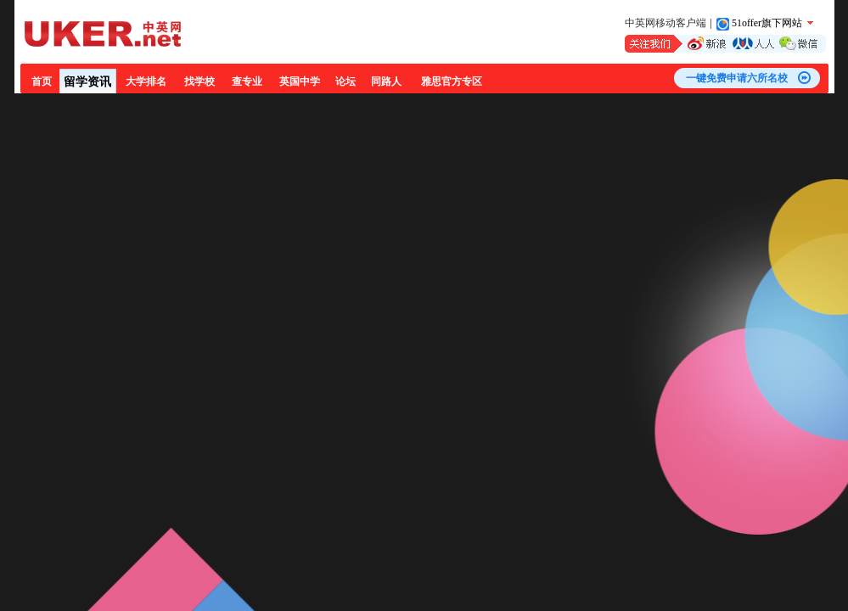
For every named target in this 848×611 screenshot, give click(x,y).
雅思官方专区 (451, 81)
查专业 (247, 81)
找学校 (199, 81)
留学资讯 (87, 82)
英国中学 (299, 81)
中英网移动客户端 (665, 23)
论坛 (345, 81)
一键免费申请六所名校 (737, 78)
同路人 (386, 81)
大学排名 (146, 81)
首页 (41, 81)
